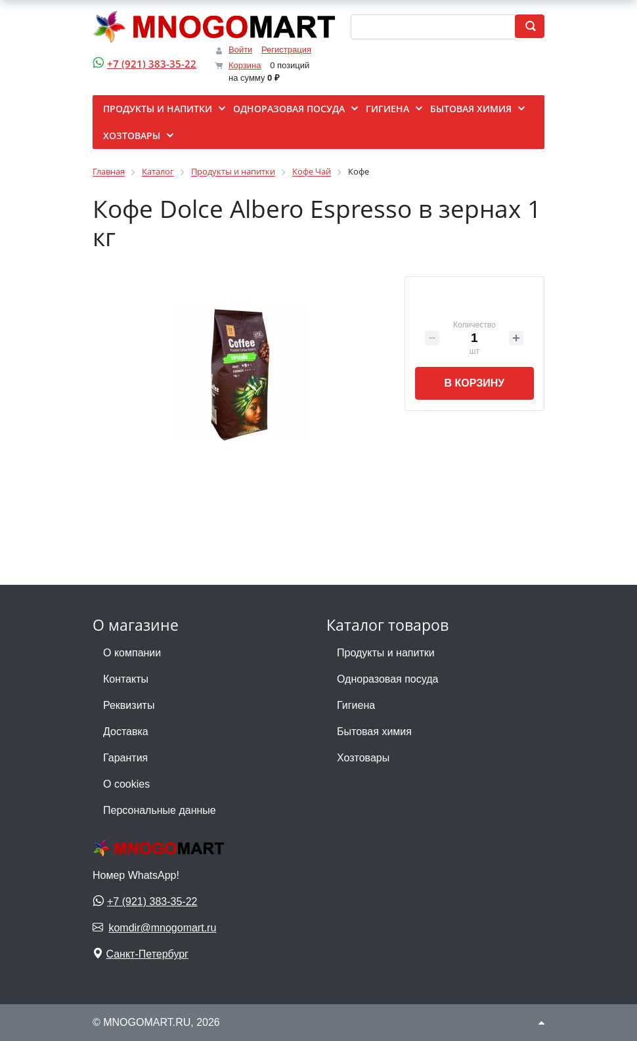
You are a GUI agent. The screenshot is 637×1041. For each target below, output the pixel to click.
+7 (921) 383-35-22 (151, 63)
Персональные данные (159, 810)
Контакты (125, 679)
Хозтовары (363, 757)
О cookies (126, 784)
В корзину (474, 383)
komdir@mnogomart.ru (162, 927)
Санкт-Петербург (147, 954)
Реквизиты (128, 705)
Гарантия (125, 757)
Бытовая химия (374, 731)
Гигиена (356, 705)
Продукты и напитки (386, 652)
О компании (132, 652)
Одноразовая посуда (387, 679)
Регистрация (286, 49)
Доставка (125, 731)
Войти (240, 49)
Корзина (245, 65)
